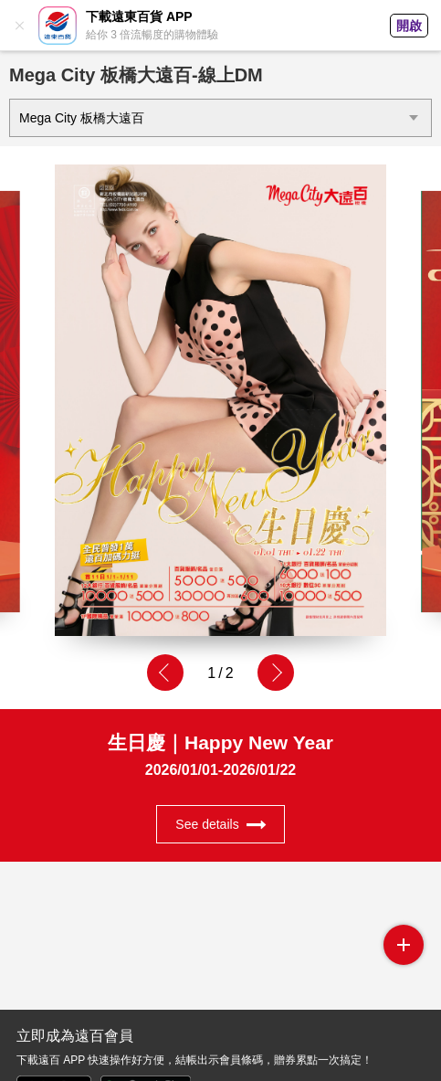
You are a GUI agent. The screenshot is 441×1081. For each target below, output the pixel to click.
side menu (403, 945)
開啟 (409, 25)
